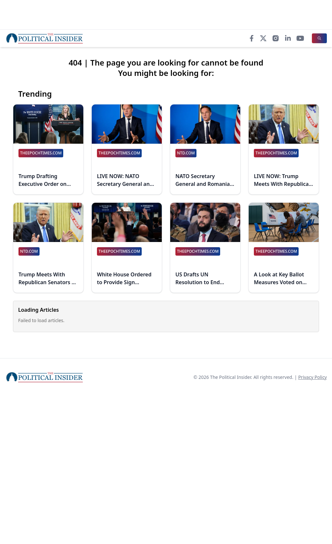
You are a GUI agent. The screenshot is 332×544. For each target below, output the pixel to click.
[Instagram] (275, 38)
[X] (263, 38)
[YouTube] (300, 38)
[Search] (319, 38)
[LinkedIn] (288, 38)
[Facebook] (251, 38)
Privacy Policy (312, 377)
